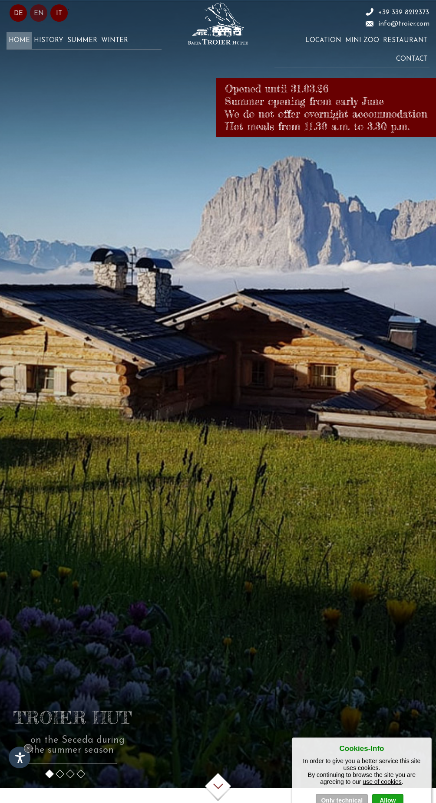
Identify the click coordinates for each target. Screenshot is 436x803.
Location (323, 40)
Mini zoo (362, 40)
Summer (82, 40)
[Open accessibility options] (19, 757)
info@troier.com (403, 23)
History (48, 40)
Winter (114, 40)
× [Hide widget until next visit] (28, 748)
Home (19, 40)
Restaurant (405, 40)
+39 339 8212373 (403, 12)
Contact (412, 59)
